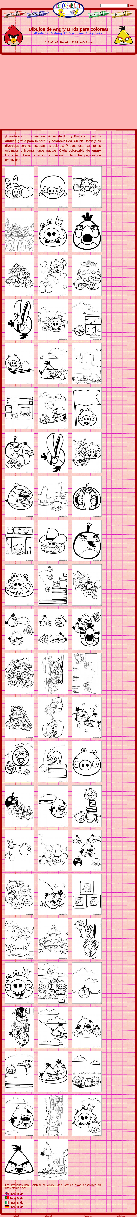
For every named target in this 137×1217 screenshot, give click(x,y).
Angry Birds (16, 1193)
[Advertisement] (36, 91)
